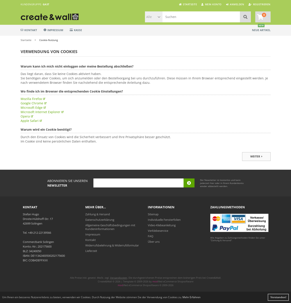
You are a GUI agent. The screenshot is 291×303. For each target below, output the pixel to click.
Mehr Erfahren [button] (191, 297)
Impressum (53, 30)
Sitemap (153, 214)
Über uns (154, 242)
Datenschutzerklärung (99, 220)
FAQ (150, 236)
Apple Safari (30, 121)
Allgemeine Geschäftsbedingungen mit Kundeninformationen (110, 227)
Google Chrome (32, 103)
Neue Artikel (261, 30)
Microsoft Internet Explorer (40, 112)
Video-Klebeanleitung (162, 225)
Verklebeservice (158, 231)
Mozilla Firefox (31, 99)
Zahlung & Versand (97, 214)
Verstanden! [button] (278, 297)
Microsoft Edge (32, 107)
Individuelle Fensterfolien (164, 220)
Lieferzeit (91, 251)
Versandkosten (118, 277)
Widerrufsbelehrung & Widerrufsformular (112, 245)
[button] (153, 16)
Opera (25, 116)
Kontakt (29, 30)
